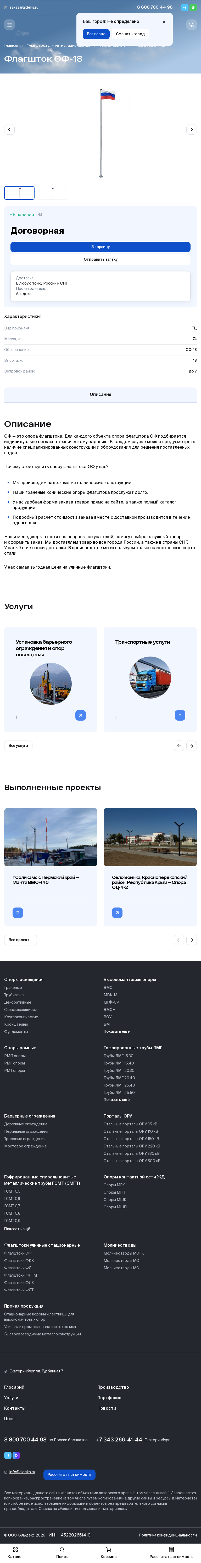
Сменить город (130, 34)
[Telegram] (184, 7)
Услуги (11, 1398)
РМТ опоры (14, 1071)
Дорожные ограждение (26, 1124)
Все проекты (20, 940)
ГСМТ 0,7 (12, 1206)
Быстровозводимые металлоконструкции (42, 1334)
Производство (113, 1388)
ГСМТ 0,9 (12, 1221)
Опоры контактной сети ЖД (134, 1177)
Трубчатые (14, 995)
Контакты (14, 1409)
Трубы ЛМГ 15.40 (119, 1063)
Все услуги (18, 746)
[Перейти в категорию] (80, 715)
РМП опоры (15, 1056)
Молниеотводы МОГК (124, 1253)
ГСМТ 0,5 (12, 1191)
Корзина (108, 1553)
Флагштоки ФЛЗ (19, 1283)
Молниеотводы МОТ (122, 1261)
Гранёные (13, 988)
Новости (106, 1409)
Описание (100, 395)
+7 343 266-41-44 (119, 1440)
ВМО (108, 988)
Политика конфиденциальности (168, 1535)
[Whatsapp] (193, 7)
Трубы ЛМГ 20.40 (119, 1078)
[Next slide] (191, 129)
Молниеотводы (120, 1246)
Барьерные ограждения (29, 1116)
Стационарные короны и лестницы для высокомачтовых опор (39, 1317)
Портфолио (109, 1398)
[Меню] (9, 24)
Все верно (96, 34)
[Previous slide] (9, 129)
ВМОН (109, 1010)
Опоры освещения (23, 980)
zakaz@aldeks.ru (23, 7)
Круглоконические (21, 1017)
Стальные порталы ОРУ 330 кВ (132, 1154)
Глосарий (14, 1388)
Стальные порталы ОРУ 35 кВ (130, 1124)
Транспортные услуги (142, 642)
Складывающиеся (20, 1010)
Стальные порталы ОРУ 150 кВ (131, 1139)
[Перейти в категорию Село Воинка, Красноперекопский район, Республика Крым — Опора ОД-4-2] (117, 913)
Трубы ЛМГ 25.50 (119, 1093)
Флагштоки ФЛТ (19, 1290)
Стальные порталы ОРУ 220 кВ (132, 1146)
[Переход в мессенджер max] (16, 1455)
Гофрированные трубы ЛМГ (133, 1048)
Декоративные (17, 1002)
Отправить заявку (101, 259)
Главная (11, 46)
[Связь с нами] (191, 24)
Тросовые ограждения (24, 1139)
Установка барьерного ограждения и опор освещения (44, 648)
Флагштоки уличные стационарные (58, 46)
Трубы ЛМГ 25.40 (119, 1085)
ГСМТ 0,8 (12, 1213)
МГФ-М (110, 995)
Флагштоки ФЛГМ (20, 1275)
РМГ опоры (14, 1063)
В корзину (100, 247)
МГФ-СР (111, 1002)
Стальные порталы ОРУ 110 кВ (131, 1132)
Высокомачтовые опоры (130, 980)
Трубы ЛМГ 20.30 (119, 1071)
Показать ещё (117, 1032)
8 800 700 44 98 (155, 8)
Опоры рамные (20, 1048)
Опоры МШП (115, 1207)
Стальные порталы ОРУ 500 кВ (132, 1161)
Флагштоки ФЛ (17, 1268)
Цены (9, 1419)
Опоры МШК (115, 1200)
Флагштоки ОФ (112, 46)
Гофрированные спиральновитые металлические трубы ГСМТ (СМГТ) (42, 1180)
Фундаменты (16, 1032)
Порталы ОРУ (118, 1116)
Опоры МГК (114, 1185)
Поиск (62, 1553)
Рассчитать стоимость (69, 1475)
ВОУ (107, 1017)
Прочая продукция (23, 1306)
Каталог (15, 1553)
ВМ (107, 1024)
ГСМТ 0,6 (12, 1199)
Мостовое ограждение (25, 1146)
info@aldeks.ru (22, 1472)
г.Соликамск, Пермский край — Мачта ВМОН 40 (46, 880)
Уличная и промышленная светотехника (40, 1327)
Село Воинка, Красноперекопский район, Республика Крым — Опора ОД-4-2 (149, 882)
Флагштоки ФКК (19, 1261)
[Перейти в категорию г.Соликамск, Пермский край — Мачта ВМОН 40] (18, 913)
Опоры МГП (114, 1192)
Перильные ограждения (26, 1132)
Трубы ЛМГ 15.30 (118, 1056)
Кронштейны (16, 1024)
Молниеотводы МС (121, 1268)
